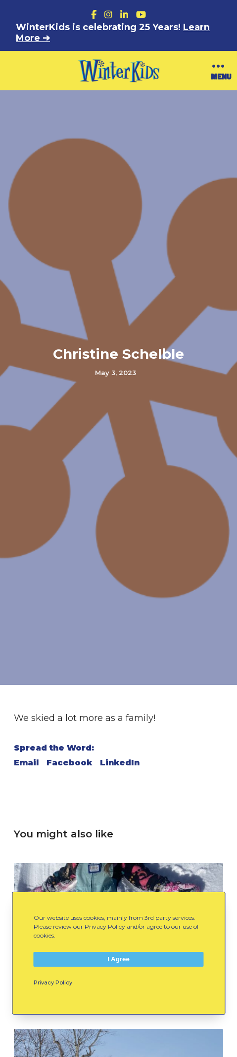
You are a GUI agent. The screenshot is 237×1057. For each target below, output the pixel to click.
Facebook (69, 762)
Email (26, 762)
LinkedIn (120, 762)
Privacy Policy (53, 982)
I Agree (118, 959)
